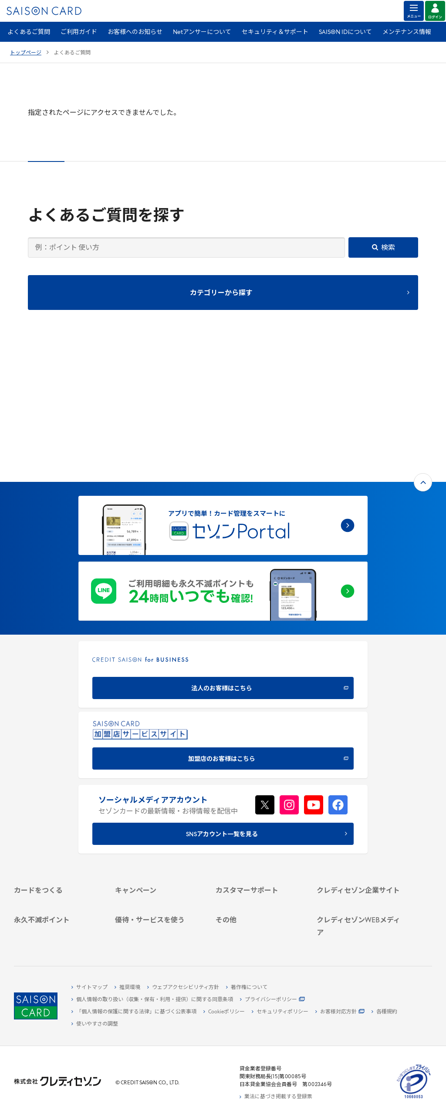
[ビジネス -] (360, 796)
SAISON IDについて (345, 32)
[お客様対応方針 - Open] (340, 1012)
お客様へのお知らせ (135, 32)
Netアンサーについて (202, 32)
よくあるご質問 (28, 32)
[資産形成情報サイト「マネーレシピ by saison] (360, 902)
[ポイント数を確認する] (57, 936)
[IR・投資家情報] (360, 817)
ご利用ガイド (79, 32)
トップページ (25, 53)
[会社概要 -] (360, 786)
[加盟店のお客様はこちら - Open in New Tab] (223, 616)
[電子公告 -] (360, 827)
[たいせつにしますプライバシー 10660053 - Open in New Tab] (413, 1098)
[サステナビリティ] (360, 807)
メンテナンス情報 (406, 32)
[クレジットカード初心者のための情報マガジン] (360, 884)
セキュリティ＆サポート (275, 32)
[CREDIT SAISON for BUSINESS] (223, 546)
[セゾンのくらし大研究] (360, 916)
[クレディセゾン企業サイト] (360, 776)
